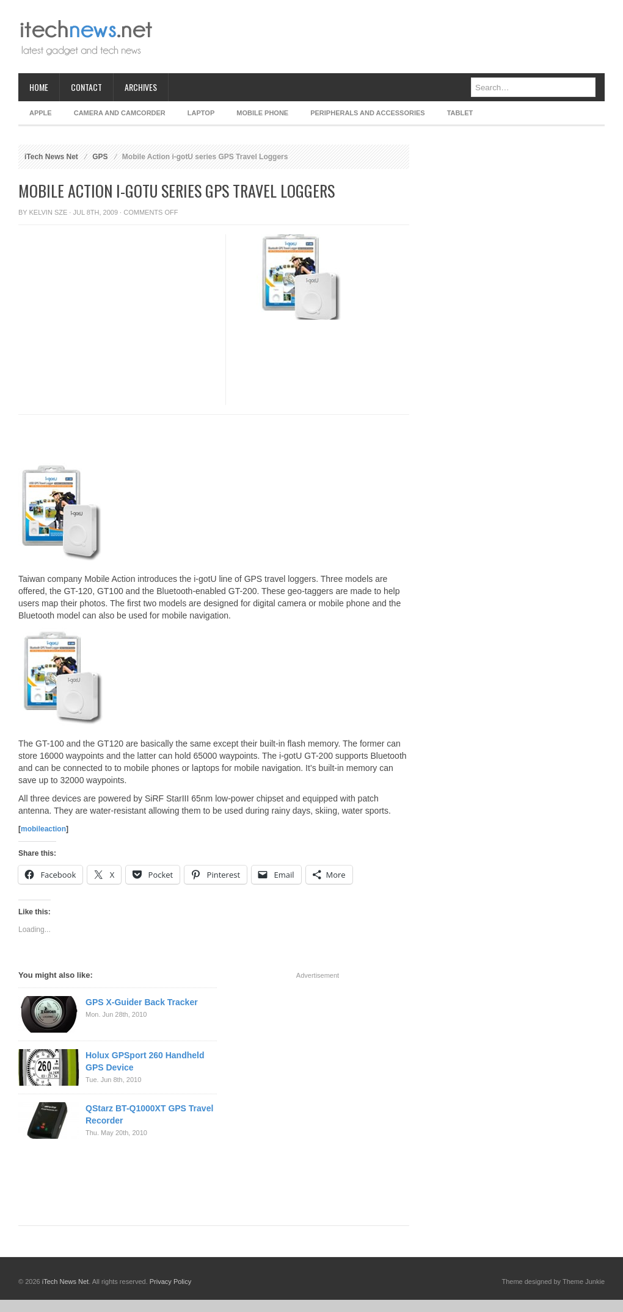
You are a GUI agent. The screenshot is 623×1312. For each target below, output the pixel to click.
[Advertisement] (114, 348)
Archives (141, 87)
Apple (40, 113)
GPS (99, 156)
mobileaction (43, 829)
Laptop (201, 113)
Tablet (460, 113)
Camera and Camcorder (120, 113)
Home (38, 87)
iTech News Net (51, 156)
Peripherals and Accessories (367, 113)
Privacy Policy (170, 1281)
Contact (86, 87)
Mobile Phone (262, 113)
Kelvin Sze (48, 212)
